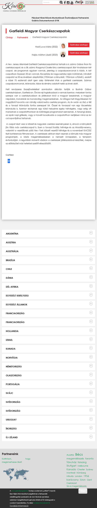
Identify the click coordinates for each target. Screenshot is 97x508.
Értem (82, 491)
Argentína (12, 233)
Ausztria (11, 242)
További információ (19, 506)
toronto (89, 458)
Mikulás (70, 476)
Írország (11, 428)
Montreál (71, 472)
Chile (9, 269)
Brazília (10, 260)
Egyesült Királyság (17, 295)
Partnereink (22, 37)
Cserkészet (72, 483)
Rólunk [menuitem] (48, 18)
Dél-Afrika (12, 286)
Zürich (83, 479)
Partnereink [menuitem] (83, 18)
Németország (14, 366)
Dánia (9, 277)
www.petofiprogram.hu (19, 491)
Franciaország (15, 313)
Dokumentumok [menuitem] (46, 20)
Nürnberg (81, 472)
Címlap (9, 37)
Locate (9, 161)
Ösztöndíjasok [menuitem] (71, 18)
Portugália (13, 384)
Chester (81, 469)
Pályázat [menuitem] (36, 18)
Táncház (71, 462)
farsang (82, 462)
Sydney (89, 469)
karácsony (73, 479)
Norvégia (12, 357)
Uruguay (11, 419)
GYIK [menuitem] (57, 20)
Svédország (13, 402)
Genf (89, 479)
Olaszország (14, 375)
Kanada (10, 348)
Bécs (79, 454)
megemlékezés (75, 458)
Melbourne (83, 465)
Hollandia (12, 331)
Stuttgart (71, 465)
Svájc (9, 393)
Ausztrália (12, 251)
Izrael (9, 339)
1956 (86, 476)
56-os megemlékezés (77, 486)
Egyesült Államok (16, 304)
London (78, 476)
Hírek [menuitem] (42, 18)
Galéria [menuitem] (35, 20)
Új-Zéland (12, 437)
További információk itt (41, 503)
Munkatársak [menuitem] (58, 18)
